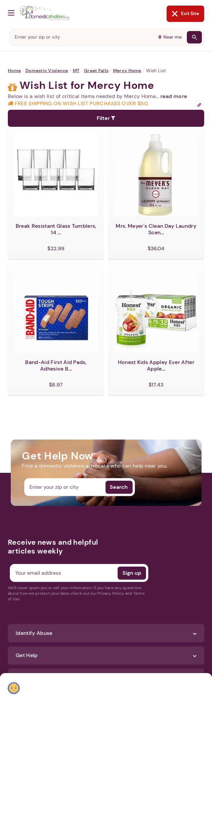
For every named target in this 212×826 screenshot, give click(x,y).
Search (119, 487)
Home (14, 71)
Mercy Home (127, 71)
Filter (106, 118)
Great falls (96, 71)
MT (76, 71)
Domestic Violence (46, 71)
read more (174, 96)
